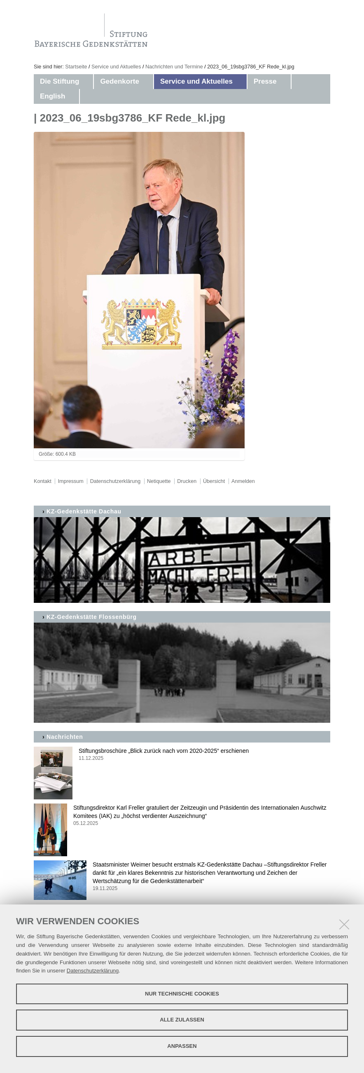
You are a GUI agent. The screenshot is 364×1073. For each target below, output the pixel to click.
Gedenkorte (119, 81)
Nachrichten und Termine (174, 67)
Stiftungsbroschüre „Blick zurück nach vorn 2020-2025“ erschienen (182, 754)
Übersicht (214, 481)
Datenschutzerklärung (93, 971)
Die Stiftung (59, 81)
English (52, 96)
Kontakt (42, 481)
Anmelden (243, 481)
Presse (265, 81)
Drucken (186, 481)
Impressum (71, 481)
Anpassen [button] (181, 1046)
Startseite (76, 67)
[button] (87, 81)
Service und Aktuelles (116, 67)
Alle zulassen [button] (182, 1020)
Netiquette (158, 481)
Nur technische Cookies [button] (182, 994)
